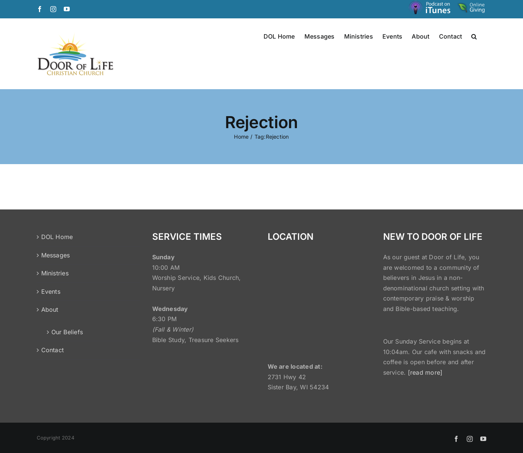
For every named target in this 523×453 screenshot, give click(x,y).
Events (50, 291)
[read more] (425, 372)
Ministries (55, 273)
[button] (474, 36)
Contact (52, 350)
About (49, 309)
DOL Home (57, 237)
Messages (55, 255)
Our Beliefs (67, 332)
